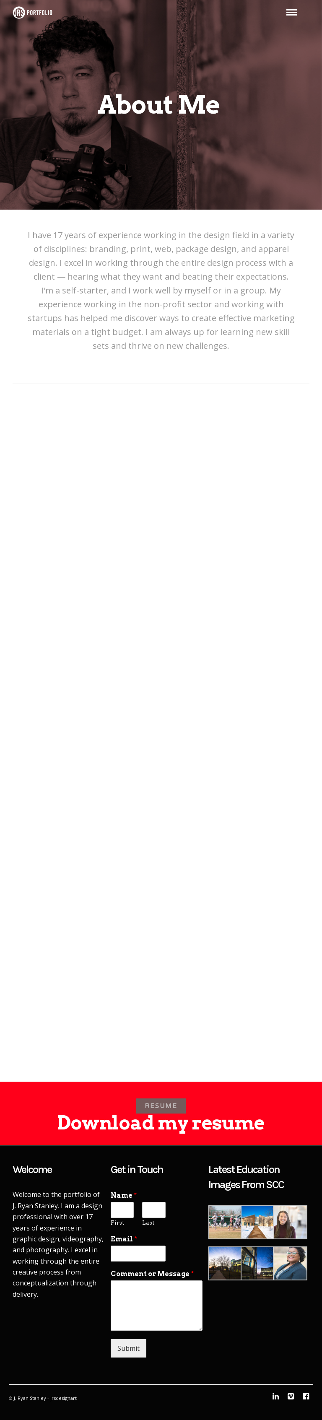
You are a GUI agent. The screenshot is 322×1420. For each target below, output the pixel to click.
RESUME (161, 1106)
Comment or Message (152, 1274)
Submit (128, 1348)
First (117, 1223)
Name (124, 1195)
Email (124, 1239)
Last (148, 1223)
